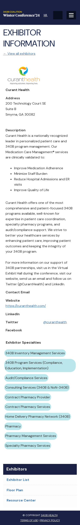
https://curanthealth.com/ (26, 306)
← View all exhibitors (19, 53)
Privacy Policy (50, 520)
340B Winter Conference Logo (21, 14)
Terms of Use (29, 520)
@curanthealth (55, 322)
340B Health (49, 515)
